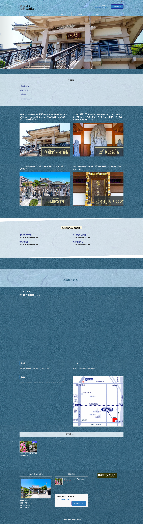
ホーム (120, 1)
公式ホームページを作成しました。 (30, 453)
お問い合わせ (117, 6)
